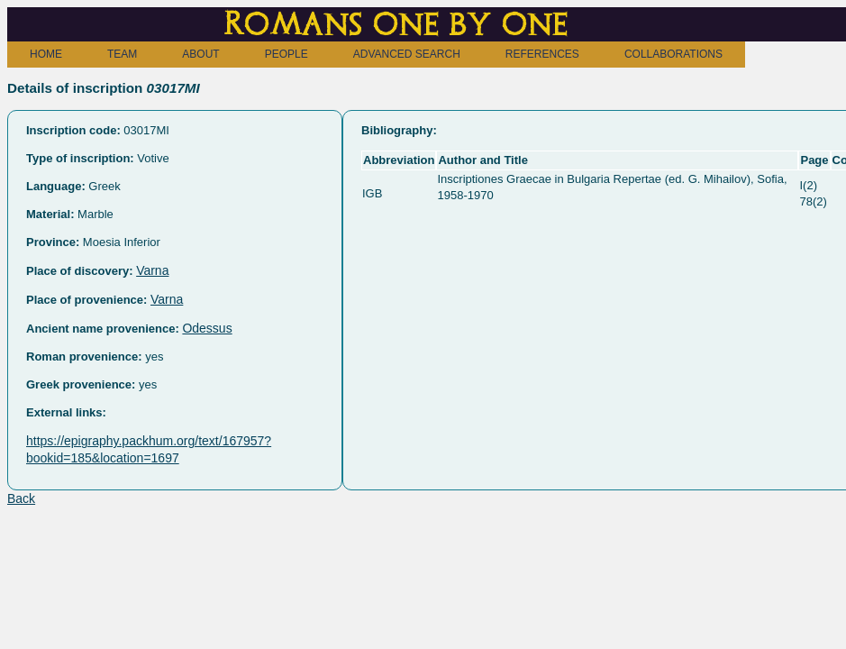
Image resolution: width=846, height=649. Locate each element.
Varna (152, 270)
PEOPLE (286, 54)
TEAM (122, 54)
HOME (46, 54)
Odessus (207, 328)
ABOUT (200, 54)
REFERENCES (542, 54)
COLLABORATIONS (673, 54)
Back (21, 498)
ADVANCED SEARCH (406, 54)
